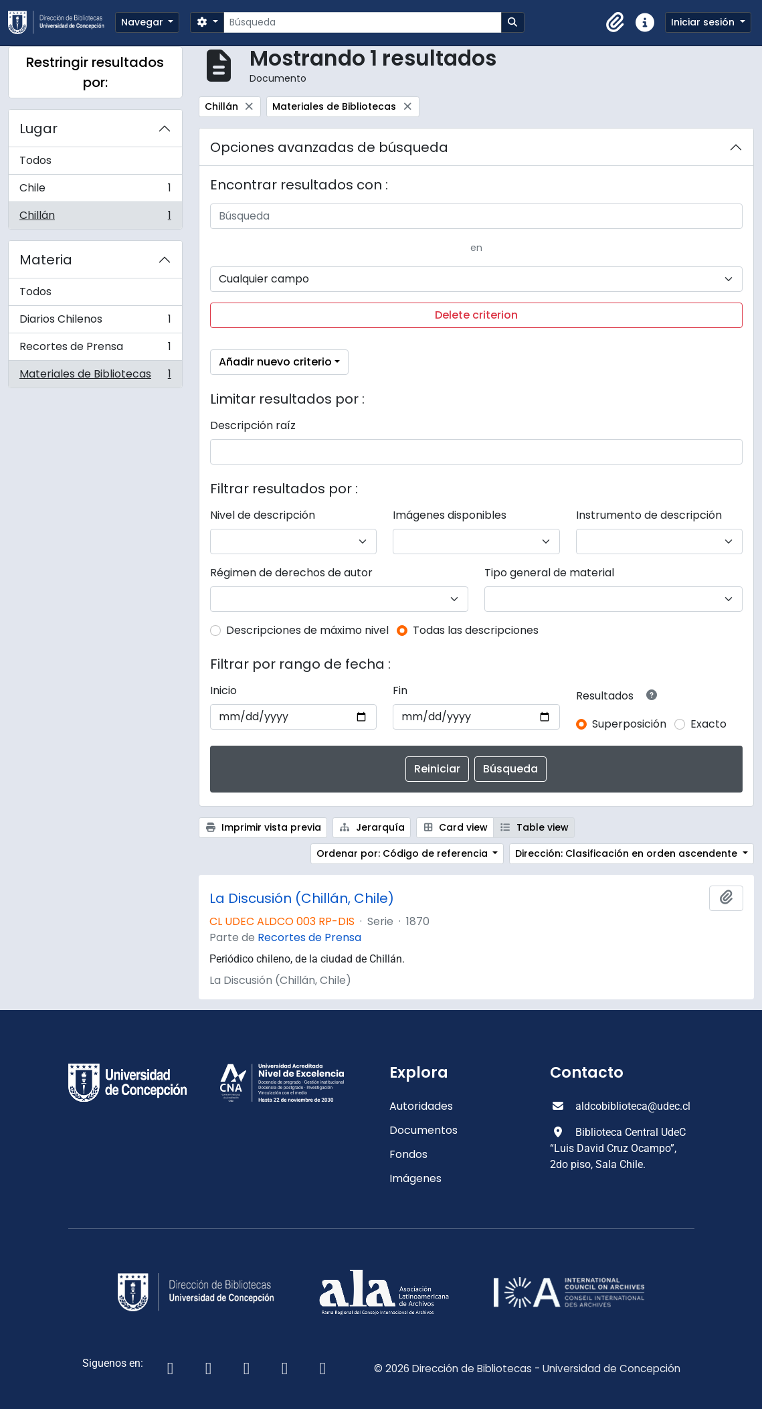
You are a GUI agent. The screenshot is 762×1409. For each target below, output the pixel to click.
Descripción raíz (253, 425)
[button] (615, 22)
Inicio (223, 690)
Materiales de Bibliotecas (95, 377)
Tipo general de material (549, 572)
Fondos (408, 1154)
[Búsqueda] (362, 22)
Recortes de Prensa (95, 350)
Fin (400, 690)
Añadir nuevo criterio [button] (275, 361)
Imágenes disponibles (449, 515)
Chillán (95, 218)
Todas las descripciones (476, 630)
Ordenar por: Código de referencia (403, 853)
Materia (45, 259)
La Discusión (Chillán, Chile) (301, 898)
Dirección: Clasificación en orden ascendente (627, 853)
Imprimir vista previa (263, 827)
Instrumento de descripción (649, 515)
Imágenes (415, 1178)
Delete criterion (476, 315)
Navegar (143, 22)
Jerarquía (372, 827)
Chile (95, 191)
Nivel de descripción (262, 515)
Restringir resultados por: (95, 72)
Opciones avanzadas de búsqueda (329, 147)
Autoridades (421, 1106)
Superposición (629, 724)
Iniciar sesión (704, 22)
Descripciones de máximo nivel (307, 630)
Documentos (423, 1130)
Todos (35, 160)
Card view (455, 827)
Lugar (38, 128)
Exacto (708, 724)
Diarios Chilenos (95, 322)
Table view (534, 827)
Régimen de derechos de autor (291, 572)
